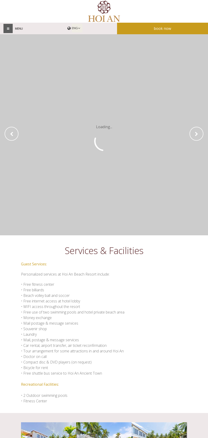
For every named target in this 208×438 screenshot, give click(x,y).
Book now (162, 28)
